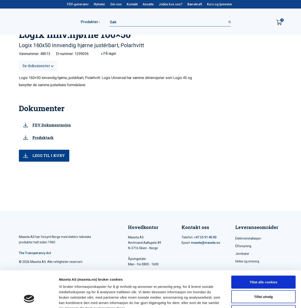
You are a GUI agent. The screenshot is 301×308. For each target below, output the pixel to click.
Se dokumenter (38, 65)
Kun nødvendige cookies (263, 278)
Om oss (116, 4)
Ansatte (148, 4)
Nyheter (99, 4)
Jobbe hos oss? (170, 4)
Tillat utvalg (263, 264)
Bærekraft (194, 4)
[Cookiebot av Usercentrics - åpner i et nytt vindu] (29, 299)
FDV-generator (78, 4)
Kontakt (132, 4)
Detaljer (239, 299)
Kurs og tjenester (219, 4)
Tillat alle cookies (263, 249)
